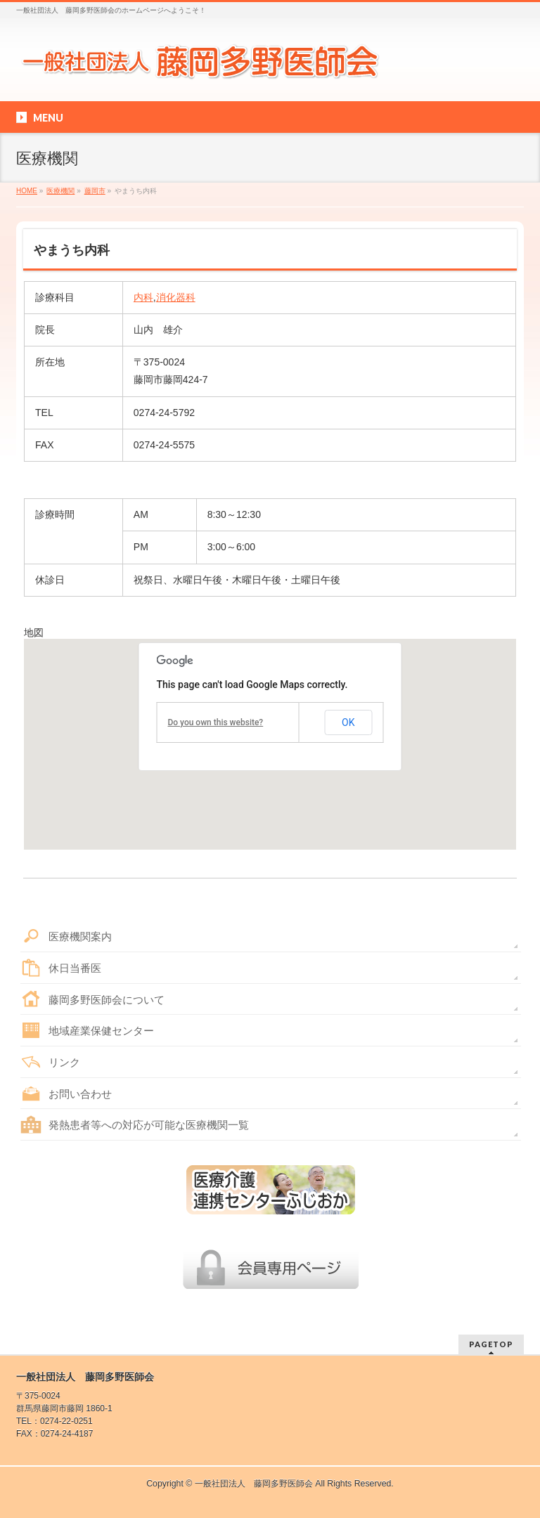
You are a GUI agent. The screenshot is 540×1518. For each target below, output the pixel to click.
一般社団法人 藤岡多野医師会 (254, 1483)
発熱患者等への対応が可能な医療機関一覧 (149, 1125)
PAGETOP (491, 1344)
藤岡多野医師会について (107, 1000)
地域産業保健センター (101, 1031)
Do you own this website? (215, 722)
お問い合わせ (80, 1094)
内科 (143, 297)
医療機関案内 (80, 936)
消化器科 (175, 297)
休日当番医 (75, 968)
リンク (64, 1062)
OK (348, 722)
